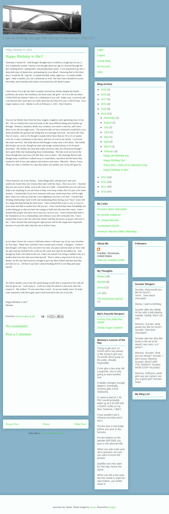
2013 (104, 177)
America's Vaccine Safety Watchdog (117, 231)
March (107, 146)
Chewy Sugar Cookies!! (110, 327)
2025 (104, 89)
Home (46, 424)
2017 (104, 99)
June (107, 132)
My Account (103, 66)
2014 (104, 113)
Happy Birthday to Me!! (115, 169)
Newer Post (12, 424)
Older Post (80, 424)
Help (99, 72)
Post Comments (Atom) (52, 433)
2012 (104, 182)
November (110, 117)
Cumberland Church (108, 225)
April (106, 141)
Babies (101, 276)
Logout (101, 55)
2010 (104, 191)
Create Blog (103, 61)
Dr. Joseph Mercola (107, 220)
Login (100, 49)
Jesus (100, 287)
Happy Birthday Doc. (114, 160)
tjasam (93, 507)
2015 (104, 108)
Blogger (112, 507)
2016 (104, 104)
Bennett (101, 281)
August (108, 122)
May (106, 137)
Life (99, 293)
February (109, 151)
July (106, 127)
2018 (104, 94)
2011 (104, 186)
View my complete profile (110, 260)
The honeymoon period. (110, 298)
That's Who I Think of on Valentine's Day (125, 165)
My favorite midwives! (109, 214)
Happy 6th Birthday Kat (116, 155)
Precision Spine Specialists (112, 209)
